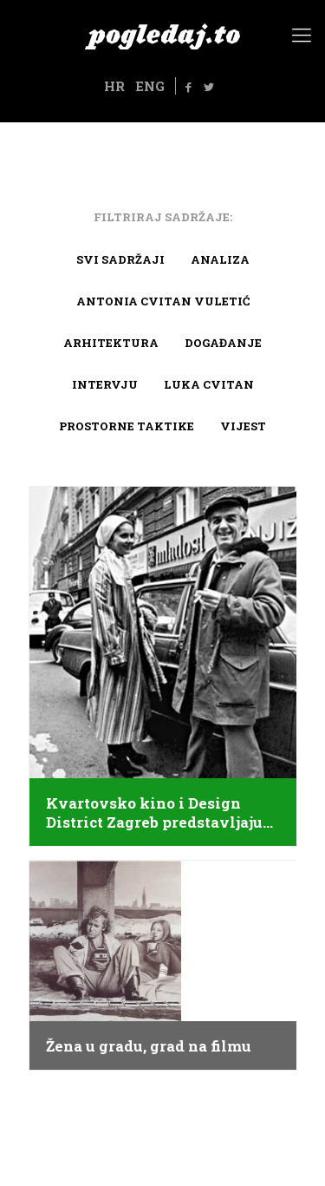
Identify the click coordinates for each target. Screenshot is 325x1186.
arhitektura (111, 343)
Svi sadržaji (120, 259)
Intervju (105, 384)
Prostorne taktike (126, 426)
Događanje (223, 343)
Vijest (243, 426)
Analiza (220, 259)
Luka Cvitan (209, 384)
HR (114, 86)
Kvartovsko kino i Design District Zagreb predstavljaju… (159, 813)
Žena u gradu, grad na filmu (148, 1046)
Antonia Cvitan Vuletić (163, 301)
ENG (150, 86)
